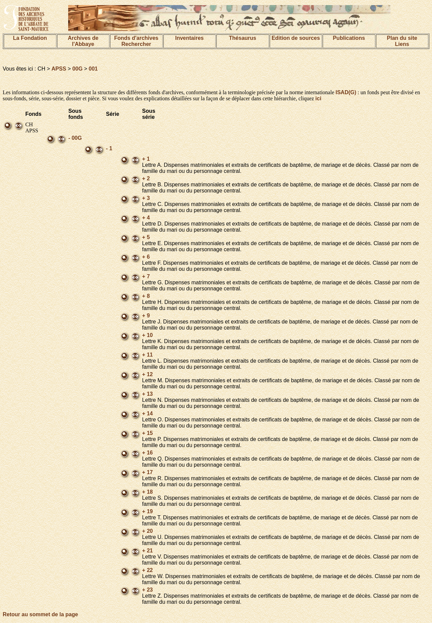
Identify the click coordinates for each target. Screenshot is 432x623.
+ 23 (147, 590)
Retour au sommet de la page (40, 614)
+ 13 (147, 394)
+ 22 (147, 570)
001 (93, 69)
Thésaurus (242, 38)
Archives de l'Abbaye (83, 41)
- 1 (109, 148)
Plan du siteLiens (402, 41)
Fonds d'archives (136, 38)
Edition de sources (296, 38)
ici (318, 98)
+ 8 (146, 296)
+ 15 (147, 433)
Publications (349, 38)
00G (77, 69)
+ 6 (146, 257)
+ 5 (146, 237)
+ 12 (147, 374)
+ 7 (146, 276)
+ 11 (147, 355)
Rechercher (136, 44)
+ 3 (146, 198)
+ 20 (147, 531)
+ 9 (146, 315)
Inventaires (189, 38)
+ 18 (147, 492)
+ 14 (147, 413)
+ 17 (147, 472)
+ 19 (147, 511)
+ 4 (146, 217)
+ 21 (147, 550)
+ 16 (147, 453)
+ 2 (146, 178)
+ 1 (146, 159)
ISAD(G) (345, 92)
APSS (59, 69)
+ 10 (147, 335)
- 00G (75, 138)
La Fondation (30, 38)
